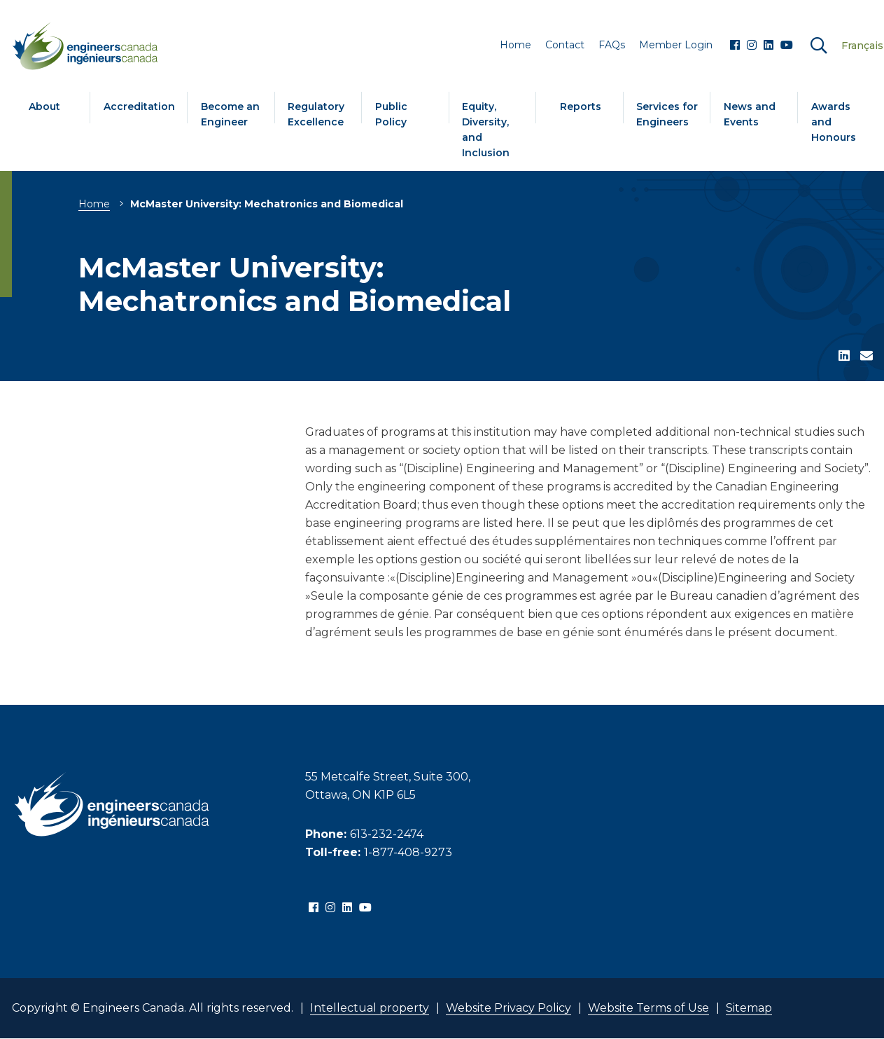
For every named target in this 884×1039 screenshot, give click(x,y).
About (44, 106)
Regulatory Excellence (316, 114)
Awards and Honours (833, 122)
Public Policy (391, 114)
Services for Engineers (667, 114)
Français (862, 45)
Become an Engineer (230, 114)
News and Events (750, 114)
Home (94, 204)
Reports (580, 106)
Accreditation (139, 106)
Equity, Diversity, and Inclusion (486, 129)
